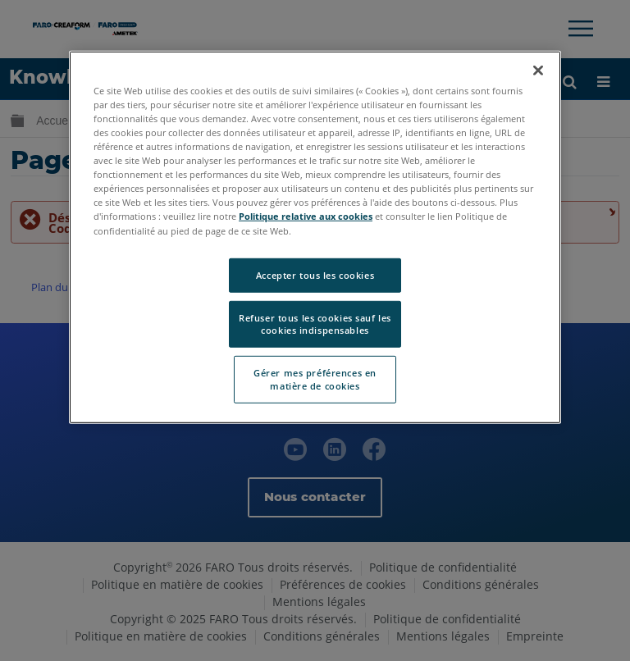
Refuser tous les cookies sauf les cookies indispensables (315, 323)
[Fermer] (538, 70)
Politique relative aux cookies (305, 216)
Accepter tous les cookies (315, 274)
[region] (315, 237)
